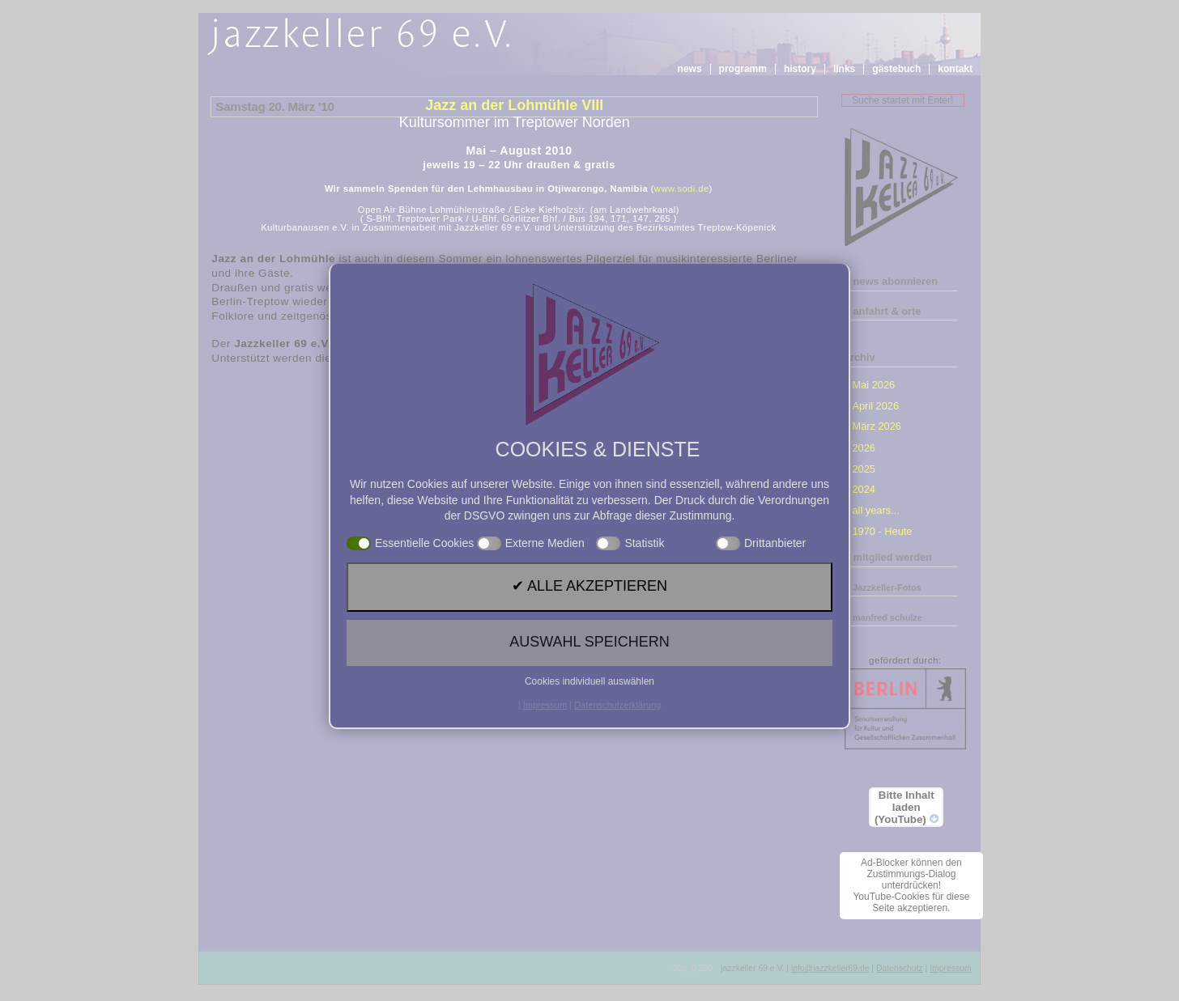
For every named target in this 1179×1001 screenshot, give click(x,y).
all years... (875, 510)
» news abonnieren (891, 281)
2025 (863, 469)
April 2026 (875, 406)
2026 (863, 448)
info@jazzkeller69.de (830, 968)
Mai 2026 (873, 385)
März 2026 (876, 426)
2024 (863, 489)
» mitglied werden (888, 557)
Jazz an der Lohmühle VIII (514, 105)
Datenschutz (899, 968)
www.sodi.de (681, 188)
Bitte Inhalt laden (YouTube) (907, 807)
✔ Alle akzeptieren (589, 586)
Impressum (950, 968)
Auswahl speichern (589, 642)
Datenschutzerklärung (617, 705)
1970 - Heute (882, 531)
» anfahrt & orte (883, 311)
